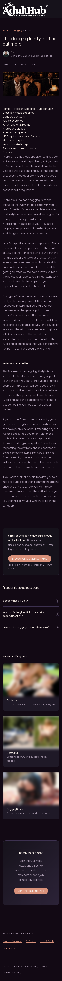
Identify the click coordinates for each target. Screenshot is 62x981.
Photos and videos (14, 128)
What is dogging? (23, 112)
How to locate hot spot (17, 144)
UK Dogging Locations (16, 136)
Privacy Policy (31, 966)
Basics (6, 148)
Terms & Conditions (12, 966)
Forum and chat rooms (16, 124)
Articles (17, 109)
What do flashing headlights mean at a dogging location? (31, 614)
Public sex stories (13, 120)
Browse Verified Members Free (29, 558)
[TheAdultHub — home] (25, 9)
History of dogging (14, 140)
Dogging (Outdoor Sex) (38, 109)
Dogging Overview (12, 941)
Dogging (17, 30)
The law (7, 152)
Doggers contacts (14, 116)
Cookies (45, 966)
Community (9, 948)
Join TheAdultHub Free (31, 891)
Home (6, 30)
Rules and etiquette (14, 132)
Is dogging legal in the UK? (31, 601)
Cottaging (36, 136)
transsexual (41, 233)
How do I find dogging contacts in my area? (31, 627)
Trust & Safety (47, 941)
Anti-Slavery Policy (12, 972)
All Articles (31, 941)
